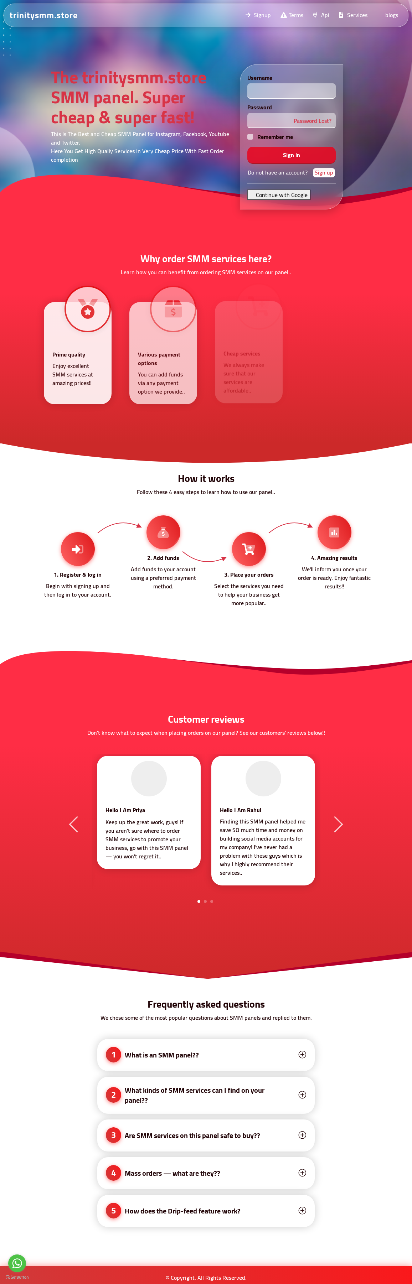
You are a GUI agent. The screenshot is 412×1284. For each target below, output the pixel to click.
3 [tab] (211, 901)
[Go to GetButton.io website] (17, 1277)
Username (259, 77)
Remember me (275, 136)
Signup (257, 15)
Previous (74, 824)
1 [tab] (198, 901)
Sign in (291, 155)
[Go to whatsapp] (17, 1263)
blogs (391, 15)
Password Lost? (312, 120)
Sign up (324, 172)
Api (320, 15)
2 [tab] (205, 901)
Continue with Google (279, 194)
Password (259, 107)
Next (337, 824)
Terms (291, 15)
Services (352, 15)
